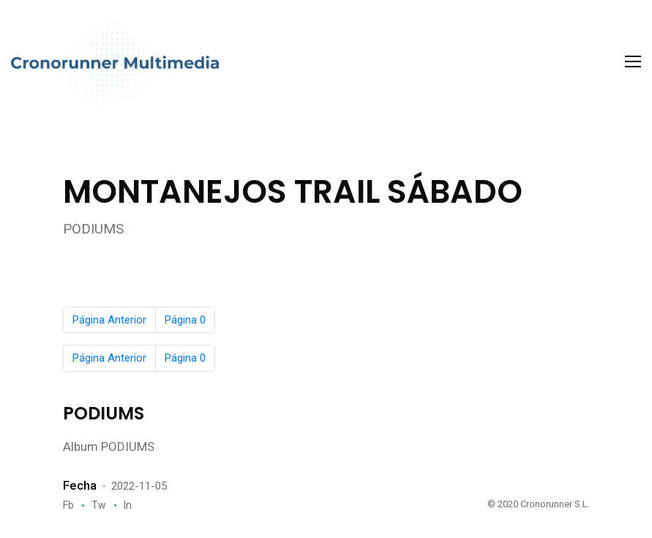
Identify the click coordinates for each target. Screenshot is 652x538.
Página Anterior (109, 319)
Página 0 (185, 319)
